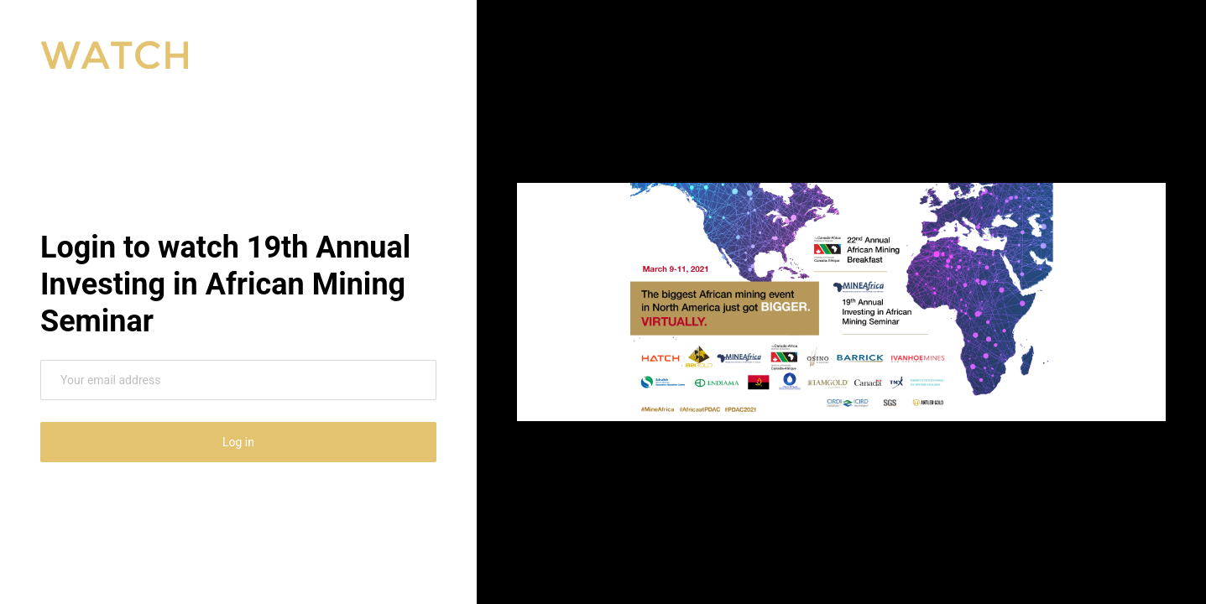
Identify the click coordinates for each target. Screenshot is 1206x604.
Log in (238, 442)
